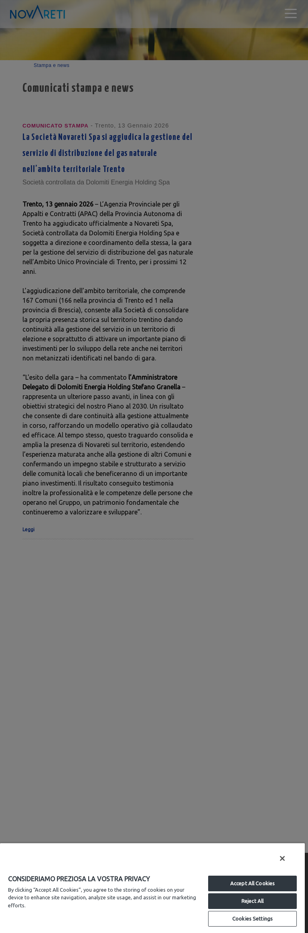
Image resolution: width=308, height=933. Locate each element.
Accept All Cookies (252, 883)
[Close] (282, 858)
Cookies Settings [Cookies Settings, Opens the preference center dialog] (252, 918)
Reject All (252, 901)
